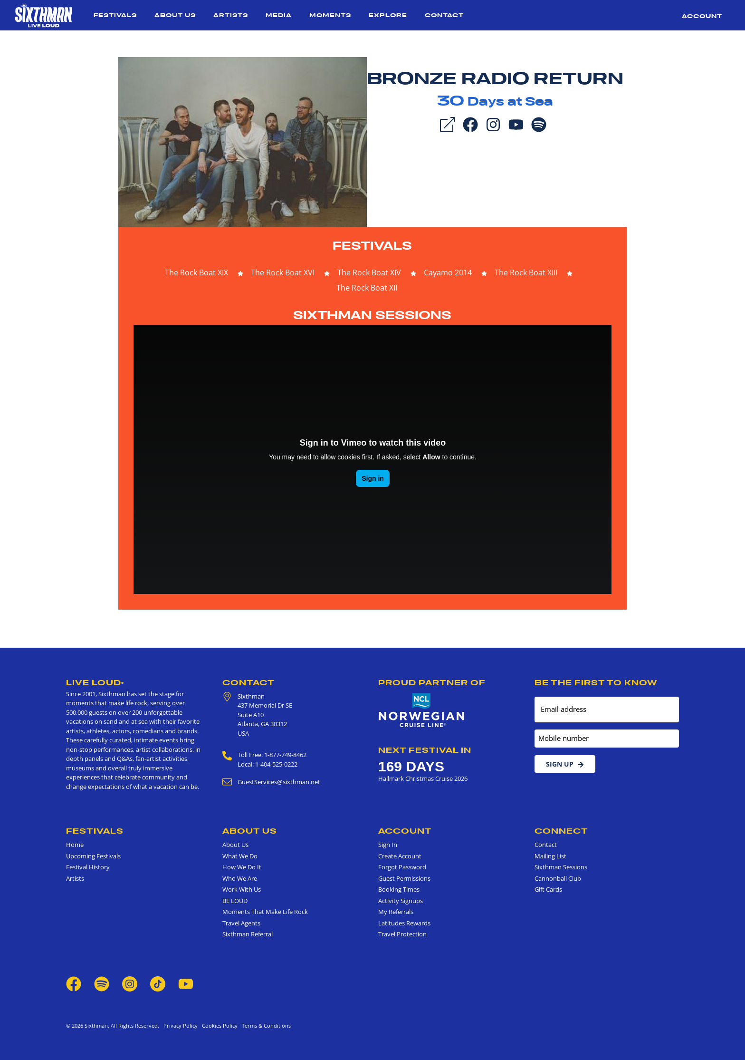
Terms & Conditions (265, 1025)
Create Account (399, 856)
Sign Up (565, 764)
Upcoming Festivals (93, 856)
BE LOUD (235, 900)
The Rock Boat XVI (283, 272)
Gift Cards (548, 889)
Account (702, 15)
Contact (444, 15)
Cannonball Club (558, 878)
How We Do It (241, 867)
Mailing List (550, 856)
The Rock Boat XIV (369, 272)
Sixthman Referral (247, 934)
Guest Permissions (404, 878)
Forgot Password (402, 867)
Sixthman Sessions (372, 315)
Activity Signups (400, 900)
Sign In (387, 844)
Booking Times (399, 889)
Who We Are (239, 878)
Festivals (115, 15)
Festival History (88, 867)
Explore (388, 15)
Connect (561, 831)
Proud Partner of (432, 682)
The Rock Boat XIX (196, 272)
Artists (230, 15)
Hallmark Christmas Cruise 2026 (423, 778)
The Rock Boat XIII (526, 272)
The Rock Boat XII (366, 287)
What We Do (240, 856)
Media (279, 15)
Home (75, 844)
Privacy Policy (180, 1025)
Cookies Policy (218, 1025)
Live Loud (95, 682)
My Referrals (395, 911)
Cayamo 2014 (448, 272)
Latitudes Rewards (404, 923)
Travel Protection (402, 934)
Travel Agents (241, 923)
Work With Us (241, 889)
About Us (175, 15)
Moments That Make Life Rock (265, 911)
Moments (330, 15)
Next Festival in (424, 750)
